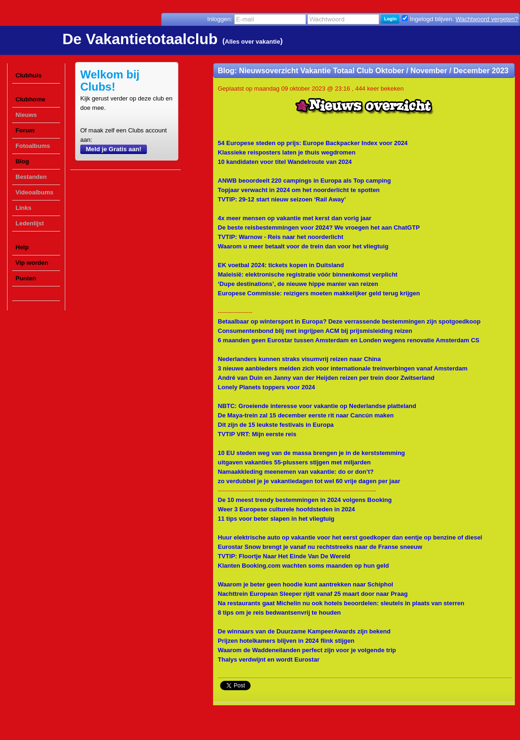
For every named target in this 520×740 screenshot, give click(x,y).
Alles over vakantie (252, 41)
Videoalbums (34, 192)
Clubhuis (28, 75)
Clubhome (30, 99)
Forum (24, 130)
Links (23, 207)
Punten (25, 278)
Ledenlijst (29, 223)
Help (22, 247)
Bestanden (30, 176)
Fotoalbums (32, 145)
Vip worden (31, 262)
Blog (22, 161)
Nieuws (26, 114)
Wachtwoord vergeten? (487, 19)
